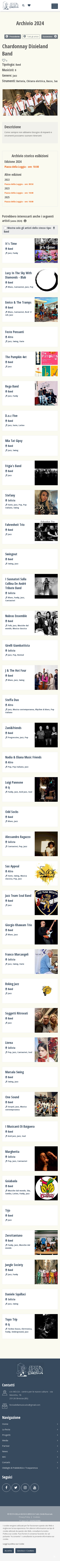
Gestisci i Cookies (25, 1550)
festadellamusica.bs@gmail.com (24, 1404)
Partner (30, 1445)
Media (30, 1440)
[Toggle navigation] (54, 6)
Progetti (30, 1434)
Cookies (36, 1517)
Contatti (30, 1462)
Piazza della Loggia (22, 166)
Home (30, 1424)
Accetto (8, 1550)
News (30, 1451)
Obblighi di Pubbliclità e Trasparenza (30, 1467)
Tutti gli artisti (31, 36)
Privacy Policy (24, 1517)
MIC (30, 1456)
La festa (30, 1429)
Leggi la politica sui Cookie (13, 1544)
